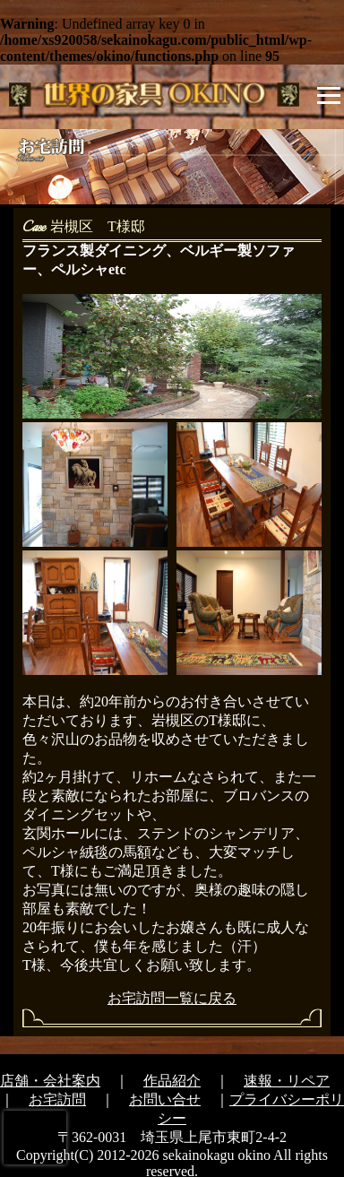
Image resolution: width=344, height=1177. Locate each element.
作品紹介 (172, 1080)
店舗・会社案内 (50, 1080)
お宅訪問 (57, 1099)
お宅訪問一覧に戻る (172, 998)
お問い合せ (165, 1099)
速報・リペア (287, 1080)
